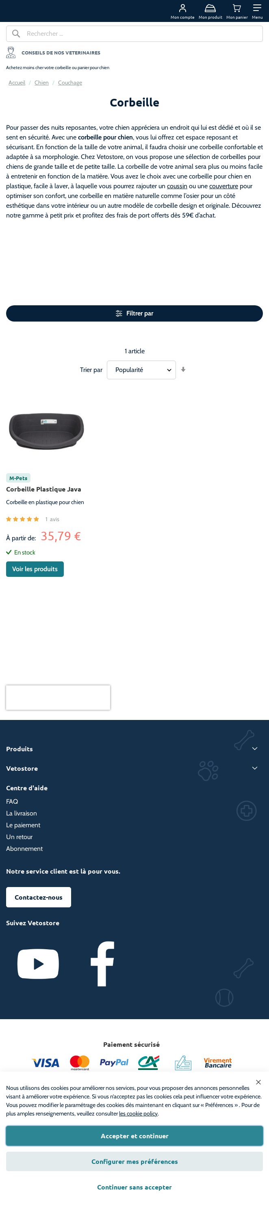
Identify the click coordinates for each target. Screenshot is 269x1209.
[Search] (16, 35)
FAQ (12, 801)
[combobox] (134, 34)
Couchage (70, 82)
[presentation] (58, 697)
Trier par (91, 370)
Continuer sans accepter (134, 1187)
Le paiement (23, 825)
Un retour (19, 837)
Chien (42, 82)
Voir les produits (35, 569)
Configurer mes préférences (134, 1161)
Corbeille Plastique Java (43, 489)
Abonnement (24, 848)
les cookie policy (138, 1113)
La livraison (21, 813)
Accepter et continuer (135, 1135)
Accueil (17, 82)
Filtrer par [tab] (139, 313)
